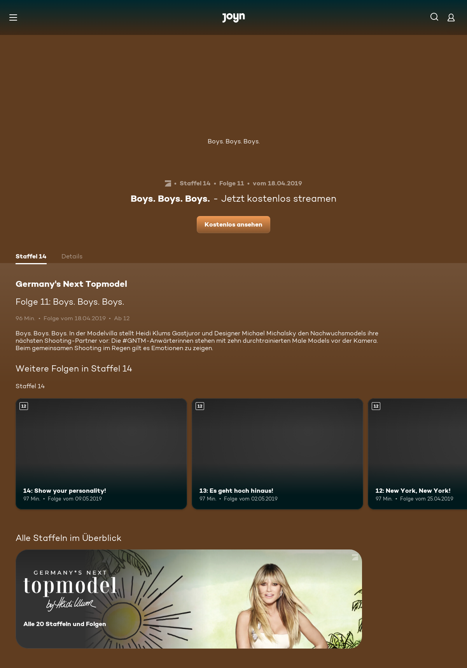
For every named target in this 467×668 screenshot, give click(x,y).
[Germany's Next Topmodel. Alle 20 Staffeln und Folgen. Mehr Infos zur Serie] (189, 599)
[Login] (451, 17)
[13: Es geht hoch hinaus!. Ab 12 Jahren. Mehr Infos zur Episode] (277, 454)
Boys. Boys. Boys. (234, 141)
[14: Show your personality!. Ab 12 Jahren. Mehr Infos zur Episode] (101, 454)
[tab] (31, 257)
